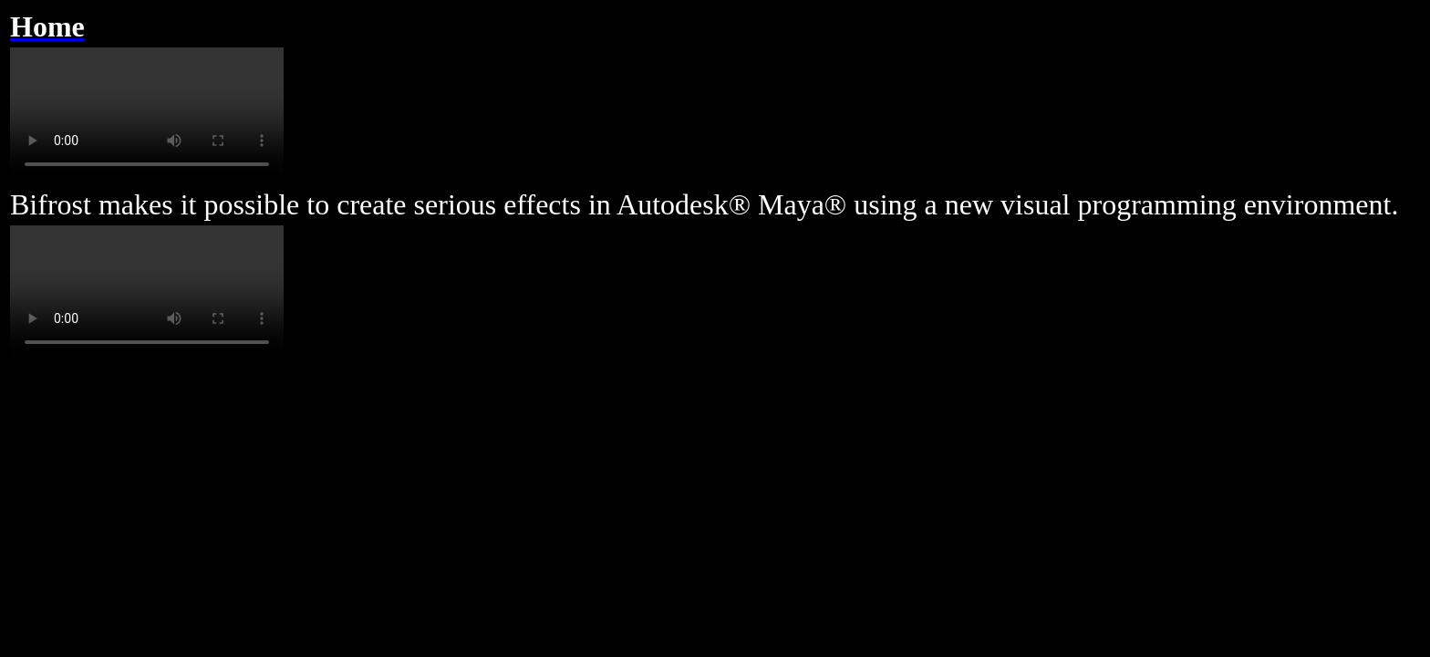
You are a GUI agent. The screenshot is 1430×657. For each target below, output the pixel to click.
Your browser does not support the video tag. (147, 115)
